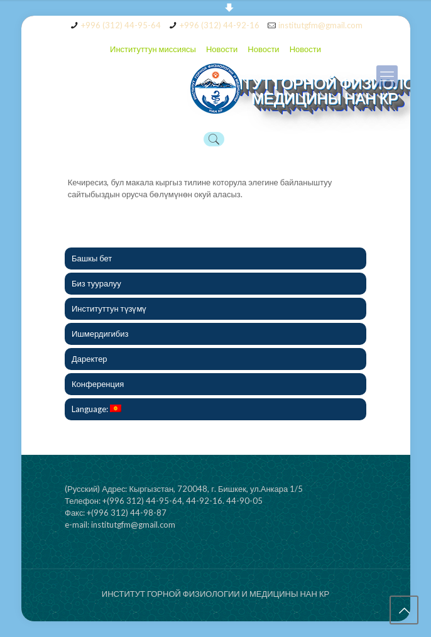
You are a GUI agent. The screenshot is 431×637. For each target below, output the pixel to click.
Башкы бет (92, 258)
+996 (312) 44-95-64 (121, 25)
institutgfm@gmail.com (320, 25)
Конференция (98, 384)
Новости (221, 49)
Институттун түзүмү (109, 308)
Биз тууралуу (96, 283)
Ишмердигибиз (100, 334)
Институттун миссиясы (153, 49)
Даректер (89, 359)
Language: (96, 409)
